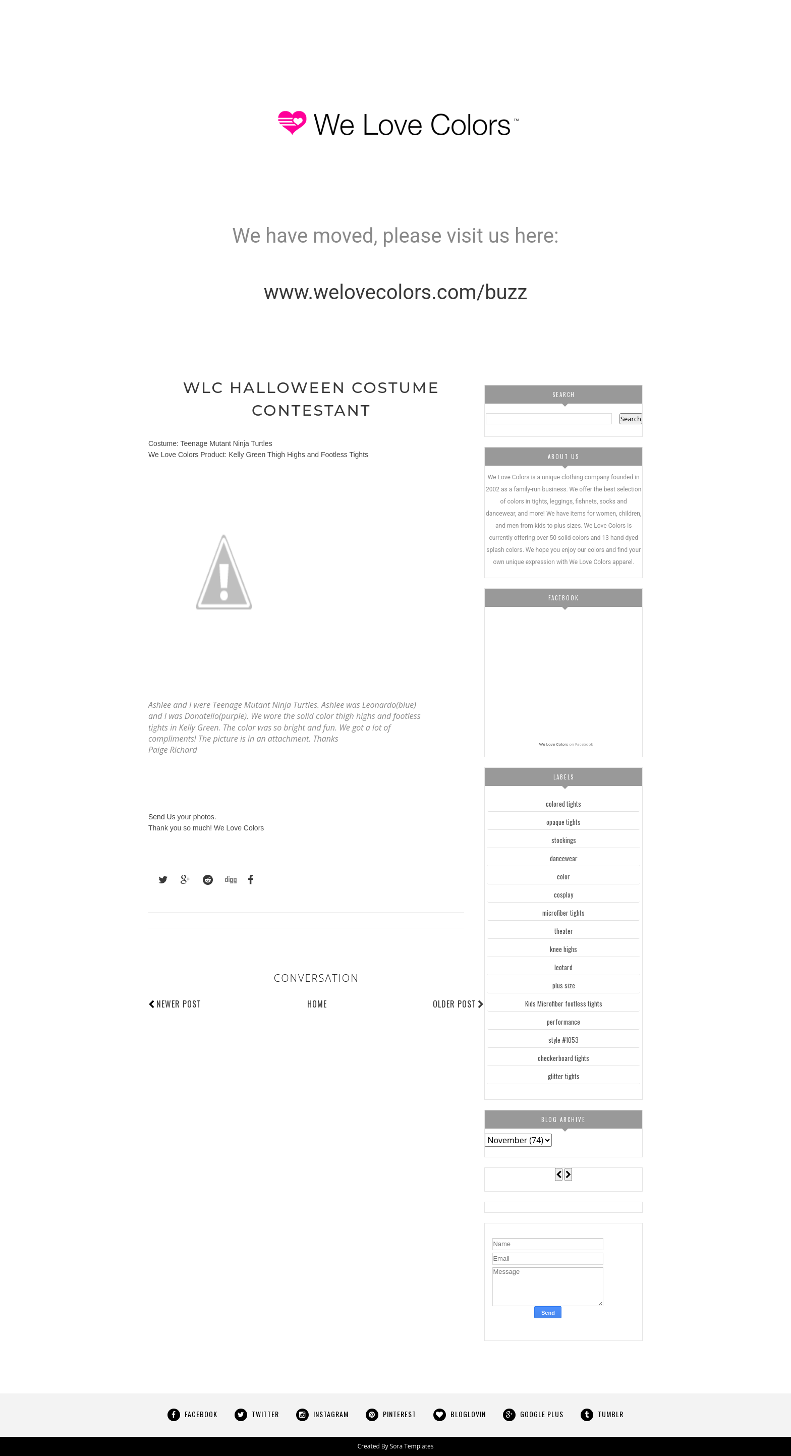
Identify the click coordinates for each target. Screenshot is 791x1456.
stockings (563, 840)
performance (563, 1022)
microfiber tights (563, 913)
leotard (563, 967)
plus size (563, 985)
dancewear (564, 858)
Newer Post (178, 1004)
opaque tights (563, 822)
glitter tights (564, 1076)
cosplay (563, 894)
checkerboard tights (563, 1058)
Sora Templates (412, 1446)
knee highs (563, 949)
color (563, 876)
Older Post (458, 1004)
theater (563, 931)
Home (317, 1004)
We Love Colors (553, 744)
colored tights (563, 804)
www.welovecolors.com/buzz (396, 292)
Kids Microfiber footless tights (563, 1003)
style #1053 (563, 1040)
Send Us (162, 817)
